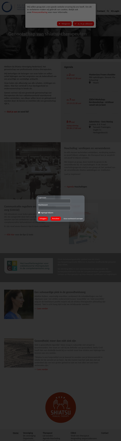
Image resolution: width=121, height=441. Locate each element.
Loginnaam (42, 198)
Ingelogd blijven (45, 213)
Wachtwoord (42, 205)
